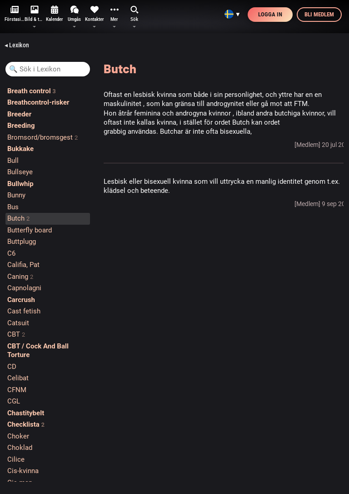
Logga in (270, 14)
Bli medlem (319, 14)
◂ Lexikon (17, 45)
